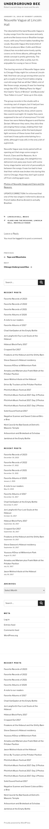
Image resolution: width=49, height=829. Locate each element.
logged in (20, 238)
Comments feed (11, 630)
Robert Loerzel (33, 16)
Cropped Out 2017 (12, 349)
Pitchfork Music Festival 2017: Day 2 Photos (24, 400)
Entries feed (9, 625)
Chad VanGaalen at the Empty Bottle (20, 330)
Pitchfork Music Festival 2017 (17, 390)
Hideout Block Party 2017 (15, 344)
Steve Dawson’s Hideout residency (20, 360)
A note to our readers (14, 320)
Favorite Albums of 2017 (15, 325)
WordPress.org (11, 635)
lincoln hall (15, 217)
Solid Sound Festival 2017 (16, 411)
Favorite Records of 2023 (15, 299)
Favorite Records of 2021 (15, 309)
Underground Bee (22, 4)
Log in (7, 619)
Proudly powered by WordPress (17, 823)
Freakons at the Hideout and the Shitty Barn (24, 355)
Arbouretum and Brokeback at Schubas (22, 433)
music (26, 217)
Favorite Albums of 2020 (15, 315)
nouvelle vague (22, 223)
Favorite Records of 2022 (15, 304)
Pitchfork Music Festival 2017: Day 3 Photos (24, 395)
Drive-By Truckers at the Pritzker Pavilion (23, 384)
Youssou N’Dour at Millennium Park (20, 365)
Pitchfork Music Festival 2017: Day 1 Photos (24, 405)
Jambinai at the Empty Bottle (17, 438)
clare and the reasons (20, 220)
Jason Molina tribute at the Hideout (20, 379)
